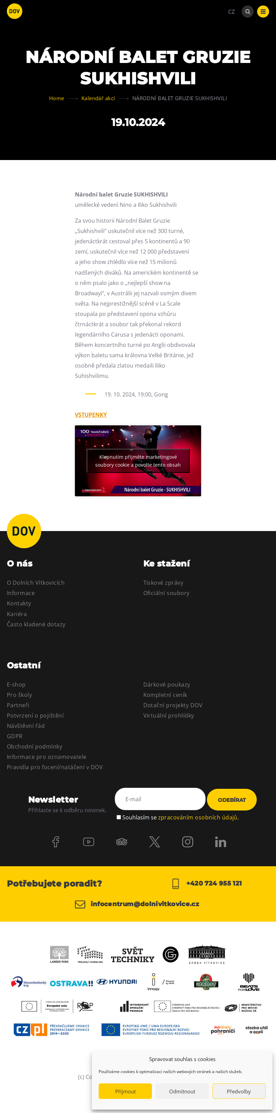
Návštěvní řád (26, 726)
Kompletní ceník (165, 695)
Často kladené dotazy (36, 624)
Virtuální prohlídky (168, 715)
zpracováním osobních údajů (198, 817)
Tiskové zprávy (163, 582)
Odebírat (232, 800)
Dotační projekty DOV (173, 705)
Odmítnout (182, 1091)
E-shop (16, 684)
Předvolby (239, 1091)
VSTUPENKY (91, 414)
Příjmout (125, 1091)
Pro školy (19, 695)
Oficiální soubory (166, 593)
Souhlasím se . (180, 817)
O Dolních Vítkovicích (36, 582)
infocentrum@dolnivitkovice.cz (137, 904)
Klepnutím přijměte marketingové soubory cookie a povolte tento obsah (138, 461)
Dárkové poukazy (166, 684)
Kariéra (17, 614)
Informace (21, 593)
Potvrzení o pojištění (35, 715)
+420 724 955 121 (206, 884)
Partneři (18, 705)
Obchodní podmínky (34, 746)
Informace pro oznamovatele (46, 757)
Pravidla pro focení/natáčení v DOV (55, 767)
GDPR (15, 736)
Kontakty (19, 603)
